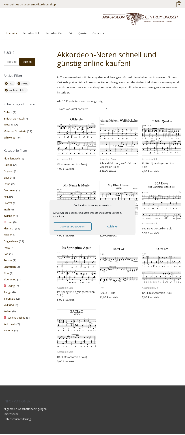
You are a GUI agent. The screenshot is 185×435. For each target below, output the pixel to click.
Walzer (8, 308)
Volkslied (9, 301)
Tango (8, 289)
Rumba (8, 257)
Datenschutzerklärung (17, 419)
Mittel (7, 123)
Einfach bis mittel (14, 117)
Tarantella (10, 295)
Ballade (8, 163)
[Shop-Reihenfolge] (85, 108)
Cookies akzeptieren (72, 226)
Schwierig (9, 136)
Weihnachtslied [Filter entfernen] (18, 89)
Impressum (11, 414)
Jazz (10, 220)
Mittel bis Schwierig (16, 130)
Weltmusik (10, 320)
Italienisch (10, 213)
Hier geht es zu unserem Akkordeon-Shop (30, 3)
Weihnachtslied (17, 314)
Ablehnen (112, 226)
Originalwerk (11, 238)
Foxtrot (8, 201)
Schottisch (10, 264)
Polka (7, 245)
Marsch (8, 232)
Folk (6, 195)
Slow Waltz (10, 276)
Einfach (8, 111)
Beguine (9, 169)
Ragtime (9, 327)
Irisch (7, 207)
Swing (11, 283)
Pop (6, 251)
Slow (6, 270)
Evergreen (10, 188)
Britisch (8, 176)
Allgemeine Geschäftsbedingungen (25, 409)
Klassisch (9, 226)
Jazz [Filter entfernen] (11, 82)
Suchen (27, 60)
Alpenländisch (12, 157)
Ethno (7, 182)
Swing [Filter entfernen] (25, 82)
